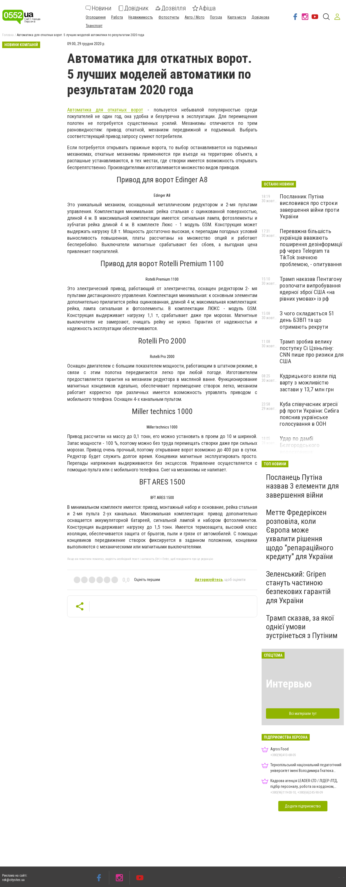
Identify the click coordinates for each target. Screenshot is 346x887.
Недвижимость (140, 17)
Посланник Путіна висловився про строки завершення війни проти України (309, 206)
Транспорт (94, 26)
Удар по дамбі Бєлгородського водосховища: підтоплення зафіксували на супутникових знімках (310, 451)
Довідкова (260, 17)
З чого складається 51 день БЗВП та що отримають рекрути (307, 320)
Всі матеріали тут (303, 713)
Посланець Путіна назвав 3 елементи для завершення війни (302, 486)
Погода (216, 17)
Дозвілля (170, 8)
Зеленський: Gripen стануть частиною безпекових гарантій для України (298, 587)
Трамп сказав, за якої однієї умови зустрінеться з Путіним (302, 626)
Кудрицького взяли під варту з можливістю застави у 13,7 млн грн (308, 382)
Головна (8, 35)
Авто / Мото (195, 17)
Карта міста (236, 17)
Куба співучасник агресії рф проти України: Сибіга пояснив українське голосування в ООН (309, 414)
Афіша (204, 8)
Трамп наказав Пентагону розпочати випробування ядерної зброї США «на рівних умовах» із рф (311, 289)
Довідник (133, 8)
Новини (98, 8)
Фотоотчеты (168, 17)
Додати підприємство (303, 806)
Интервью (289, 683)
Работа (117, 17)
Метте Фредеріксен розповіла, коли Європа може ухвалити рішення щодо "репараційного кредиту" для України (299, 534)
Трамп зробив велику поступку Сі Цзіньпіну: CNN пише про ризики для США (312, 351)
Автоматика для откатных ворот (105, 110)
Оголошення (96, 17)
